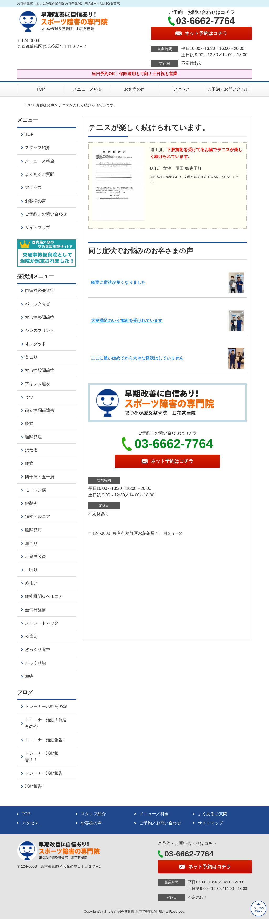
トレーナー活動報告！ (46, 740)
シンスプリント (39, 330)
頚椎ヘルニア (37, 516)
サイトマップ (37, 227)
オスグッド (35, 344)
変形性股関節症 (39, 370)
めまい (31, 583)
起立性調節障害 (39, 410)
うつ (29, 397)
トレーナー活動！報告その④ (46, 723)
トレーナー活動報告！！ (42, 756)
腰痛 (29, 463)
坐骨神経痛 (35, 610)
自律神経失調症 (39, 290)
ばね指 (31, 450)
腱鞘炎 (31, 503)
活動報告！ (35, 786)
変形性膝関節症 (39, 317)
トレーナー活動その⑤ (46, 706)
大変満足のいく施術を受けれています (126, 320)
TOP (40, 89)
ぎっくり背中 (37, 649)
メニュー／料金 (87, 89)
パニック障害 (37, 304)
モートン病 (35, 490)
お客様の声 (134, 89)
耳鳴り (31, 570)
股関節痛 (33, 530)
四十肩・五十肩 (39, 477)
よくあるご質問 (39, 174)
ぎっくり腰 (35, 663)
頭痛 (29, 676)
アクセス (181, 89)
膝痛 (29, 423)
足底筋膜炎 (35, 556)
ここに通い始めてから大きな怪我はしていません (137, 358)
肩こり (31, 543)
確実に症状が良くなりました (118, 282)
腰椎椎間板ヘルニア (44, 596)
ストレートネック (42, 623)
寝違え (31, 636)
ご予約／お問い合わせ (228, 89)
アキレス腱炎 (37, 384)
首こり (31, 357)
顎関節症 (33, 437)
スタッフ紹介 (37, 147)
